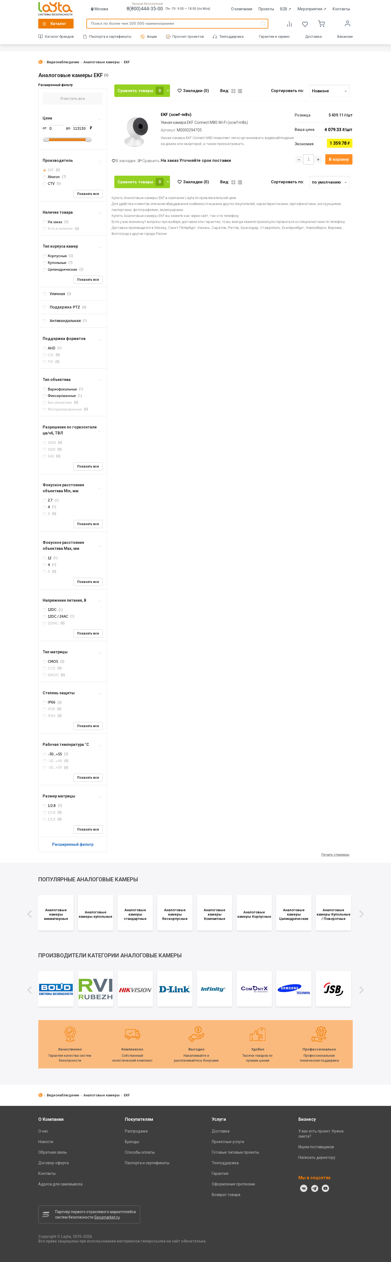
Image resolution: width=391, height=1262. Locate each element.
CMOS (51, 662)
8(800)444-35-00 (145, 8)
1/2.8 (49, 806)
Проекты (266, 9)
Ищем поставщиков (316, 1147)
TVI (48, 362)
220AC (51, 623)
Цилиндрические (60, 269)
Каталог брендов (59, 36)
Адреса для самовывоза (60, 1184)
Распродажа (136, 1131)
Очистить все (72, 98)
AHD (49, 348)
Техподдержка (231, 36)
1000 (50, 443)
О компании (241, 9)
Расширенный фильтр (72, 844)
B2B (285, 9)
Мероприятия (312, 9)
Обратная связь (52, 1152)
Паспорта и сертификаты (110, 36)
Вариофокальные (60, 389)
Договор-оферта (53, 1163)
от (53, 128)
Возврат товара (226, 1194)
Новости (45, 1142)
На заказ (53, 222)
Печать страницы (335, 855)
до (77, 128)
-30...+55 (53, 754)
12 (47, 558)
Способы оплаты (140, 1152)
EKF (49, 170)
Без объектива (58, 402)
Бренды (132, 1142)
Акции (152, 36)
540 (49, 456)
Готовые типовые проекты (235, 1152)
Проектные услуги (228, 1142)
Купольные (55, 263)
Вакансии (345, 36)
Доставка (313, 36)
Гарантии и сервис (274, 36)
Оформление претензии (233, 1184)
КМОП (51, 675)
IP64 (49, 716)
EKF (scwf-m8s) (176, 114)
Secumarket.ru (107, 1217)
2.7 (48, 500)
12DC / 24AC (56, 616)
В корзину (339, 159)
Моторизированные (63, 409)
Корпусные (55, 256)
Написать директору (316, 1157)
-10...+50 (53, 767)
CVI (48, 355)
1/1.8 (49, 812)
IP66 (49, 702)
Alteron (52, 177)
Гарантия (220, 1173)
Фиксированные (60, 396)
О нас (43, 1131)
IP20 (49, 709)
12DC (50, 610)
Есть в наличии (58, 228)
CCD (49, 668)
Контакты (341, 9)
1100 (49, 449)
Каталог (58, 23)
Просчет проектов (188, 36)
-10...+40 (53, 761)
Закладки (196, 90)
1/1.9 (49, 819)
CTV (49, 184)
